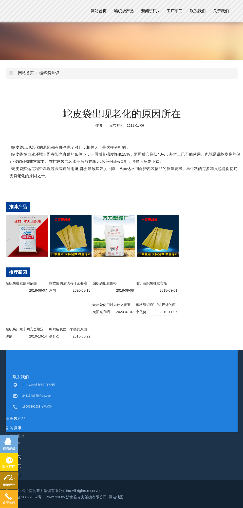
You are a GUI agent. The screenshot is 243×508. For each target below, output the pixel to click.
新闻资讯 (150, 11)
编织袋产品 (124, 11)
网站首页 (99, 11)
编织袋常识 (49, 73)
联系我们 (198, 11)
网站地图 (116, 497)
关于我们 (221, 11)
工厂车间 (175, 11)
